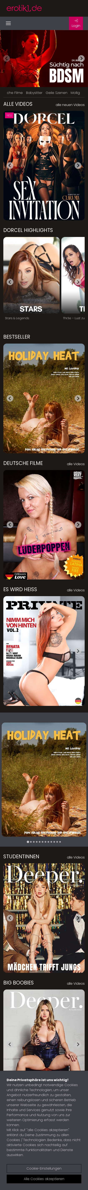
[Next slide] (81, 58)
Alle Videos (18, 104)
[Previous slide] (6, 58)
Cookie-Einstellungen (44, 1168)
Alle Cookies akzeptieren (44, 1178)
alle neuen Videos (70, 104)
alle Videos (76, 464)
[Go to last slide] (10, 165)
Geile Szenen (56, 92)
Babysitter (34, 92)
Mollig (75, 92)
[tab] (28, 842)
